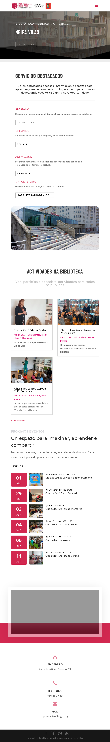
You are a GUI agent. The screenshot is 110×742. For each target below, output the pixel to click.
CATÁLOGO (24, 44)
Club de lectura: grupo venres (62, 555)
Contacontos (34, 334)
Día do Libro (80, 337)
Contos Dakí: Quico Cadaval (61, 493)
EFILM (21, 144)
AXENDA (22, 173)
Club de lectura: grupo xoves (61, 524)
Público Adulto (26, 338)
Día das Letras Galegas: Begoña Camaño (68, 477)
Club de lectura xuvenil (58, 540)
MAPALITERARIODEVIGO (33, 195)
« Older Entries (18, 420)
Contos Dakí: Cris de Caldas (30, 330)
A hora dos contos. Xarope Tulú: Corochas (30, 390)
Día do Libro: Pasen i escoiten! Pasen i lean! (78, 332)
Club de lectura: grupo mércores (63, 508)
